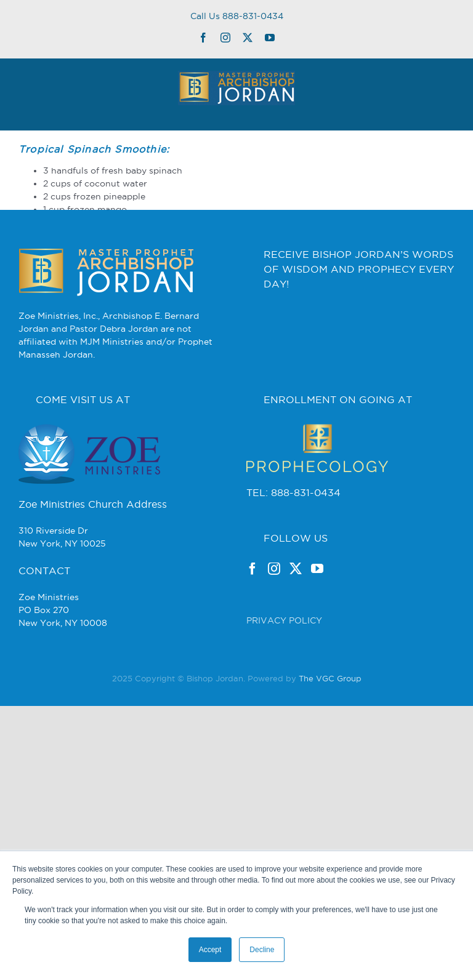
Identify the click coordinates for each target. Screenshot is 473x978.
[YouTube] (317, 569)
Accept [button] (210, 949)
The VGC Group (330, 678)
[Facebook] (252, 569)
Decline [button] (261, 949)
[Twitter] (295, 569)
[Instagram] (274, 569)
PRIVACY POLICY (284, 620)
